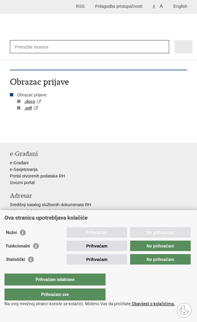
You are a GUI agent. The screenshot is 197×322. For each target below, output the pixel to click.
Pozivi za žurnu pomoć (31, 217)
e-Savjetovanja (24, 169)
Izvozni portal (22, 182)
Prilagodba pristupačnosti (118, 6)
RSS (80, 6)
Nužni (11, 244)
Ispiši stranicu (13, 133)
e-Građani (19, 162)
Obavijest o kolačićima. (153, 303)
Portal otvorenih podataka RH (37, 176)
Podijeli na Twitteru (39, 133)
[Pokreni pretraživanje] (163, 47)
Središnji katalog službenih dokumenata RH (50, 204)
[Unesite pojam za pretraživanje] (76, 47)
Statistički (15, 271)
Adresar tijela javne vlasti (33, 211)
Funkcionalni (18, 258)
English (180, 6)
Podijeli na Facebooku (26, 133)
